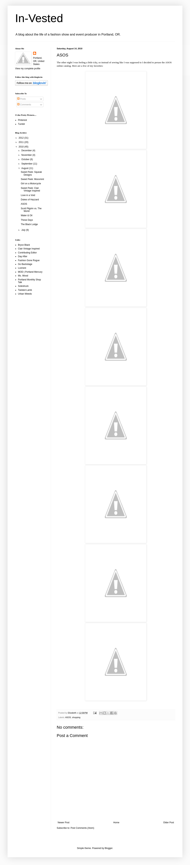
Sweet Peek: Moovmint (32, 179)
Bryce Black (24, 245)
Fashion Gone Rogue (29, 260)
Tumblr (21, 124)
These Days (27, 220)
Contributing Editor (27, 252)
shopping (76, 717)
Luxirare (22, 268)
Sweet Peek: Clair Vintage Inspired (30, 189)
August (25, 168)
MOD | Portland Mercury (30, 272)
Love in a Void (28, 195)
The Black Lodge (29, 224)
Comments (24, 104)
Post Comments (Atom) (82, 828)
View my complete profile (27, 68)
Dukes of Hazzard (30, 199)
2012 (21, 138)
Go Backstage (25, 264)
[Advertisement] (30, 358)
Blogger (108, 848)
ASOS (168, 62)
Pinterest (22, 120)
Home (116, 822)
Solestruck (23, 286)
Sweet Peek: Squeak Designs (31, 173)
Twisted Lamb (25, 290)
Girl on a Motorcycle (31, 183)
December (27, 150)
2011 (21, 142)
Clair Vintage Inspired (29, 248)
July (23, 230)
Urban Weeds (25, 293)
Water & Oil (26, 215)
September (27, 163)
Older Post (168, 822)
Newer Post (63, 822)
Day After (22, 256)
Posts (21, 99)
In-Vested (39, 18)
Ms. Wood (23, 275)
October (25, 159)
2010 (21, 146)
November (27, 155)
